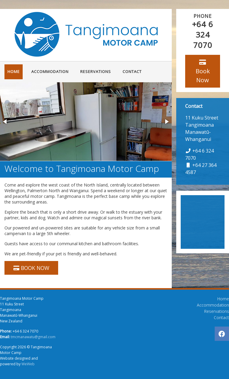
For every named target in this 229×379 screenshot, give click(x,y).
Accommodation (50, 71)
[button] (5, 121)
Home (13, 71)
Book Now (203, 71)
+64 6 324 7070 (202, 34)
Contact (132, 71)
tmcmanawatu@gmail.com (33, 336)
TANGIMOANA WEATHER (203, 222)
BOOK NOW (31, 267)
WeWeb (28, 363)
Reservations (95, 71)
